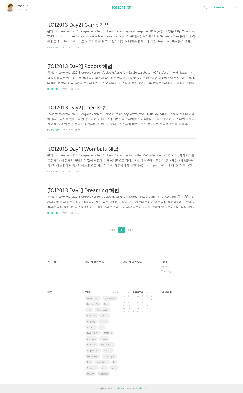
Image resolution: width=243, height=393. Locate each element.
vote (104, 368)
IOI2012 (108, 350)
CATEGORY (226, 7)
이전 (112, 230)
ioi (114, 362)
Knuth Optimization (110, 356)
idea (89, 362)
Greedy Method (94, 298)
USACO (90, 373)
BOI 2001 (91, 344)
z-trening (91, 339)
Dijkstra (103, 321)
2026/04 (138, 292)
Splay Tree (92, 368)
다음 (130, 230)
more (115, 292)
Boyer (113, 368)
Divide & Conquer (94, 333)
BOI (101, 327)
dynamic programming (108, 344)
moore (104, 339)
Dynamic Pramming (94, 304)
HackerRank (93, 356)
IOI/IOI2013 (53, 47)
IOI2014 (104, 315)
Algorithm (103, 373)
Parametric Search (103, 309)
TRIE (89, 309)
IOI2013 (108, 333)
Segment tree (93, 350)
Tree (106, 304)
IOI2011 (91, 327)
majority (91, 321)
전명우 (23, 5)
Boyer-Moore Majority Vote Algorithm (103, 362)
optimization (110, 298)
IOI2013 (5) (121, 7)
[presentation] (109, 41)
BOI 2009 (91, 315)
